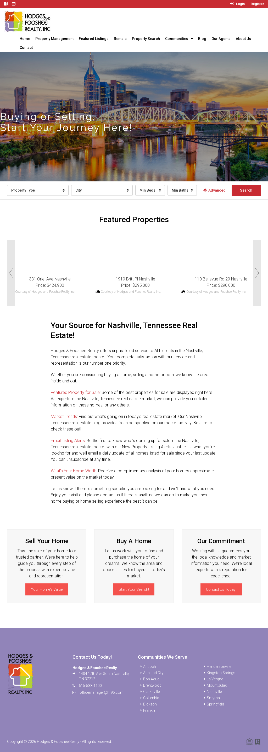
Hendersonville (219, 666)
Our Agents (221, 39)
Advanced (214, 190)
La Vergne (215, 679)
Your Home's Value (47, 589)
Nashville (214, 692)
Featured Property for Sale (75, 392)
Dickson (150, 704)
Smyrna (213, 698)
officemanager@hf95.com (102, 692)
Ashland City (153, 673)
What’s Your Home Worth (73, 470)
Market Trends (64, 416)
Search (246, 190)
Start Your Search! (134, 589)
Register (257, 4)
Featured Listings (94, 39)
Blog (202, 39)
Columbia (151, 698)
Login (237, 4)
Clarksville (151, 692)
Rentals (120, 39)
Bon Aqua (151, 679)
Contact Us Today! (221, 589)
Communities (176, 39)
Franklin (149, 710)
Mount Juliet (217, 685)
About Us (243, 39)
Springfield (215, 704)
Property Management (54, 39)
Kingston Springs (221, 673)
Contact (26, 47)
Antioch (149, 666)
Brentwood (152, 685)
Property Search (146, 39)
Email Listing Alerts (68, 440)
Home (25, 39)
